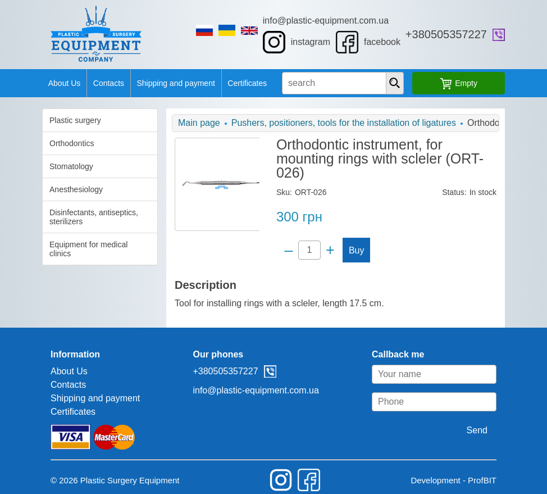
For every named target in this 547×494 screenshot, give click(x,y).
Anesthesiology (54, 189)
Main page (188, 123)
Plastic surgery (54, 120)
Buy (355, 236)
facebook (375, 42)
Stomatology (50, 166)
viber (520, 35)
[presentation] (408, 83)
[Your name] (455, 360)
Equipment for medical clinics (79, 244)
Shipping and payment (168, 83)
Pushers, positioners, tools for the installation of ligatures (333, 123)
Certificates (245, 83)
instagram (303, 42)
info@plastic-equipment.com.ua (332, 20)
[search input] (349, 83)
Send (498, 416)
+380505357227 (467, 34)
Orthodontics (50, 143)
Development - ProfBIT (475, 466)
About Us (45, 83)
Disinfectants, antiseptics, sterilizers (72, 217)
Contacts (95, 83)
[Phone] (455, 387)
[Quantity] (308, 236)
